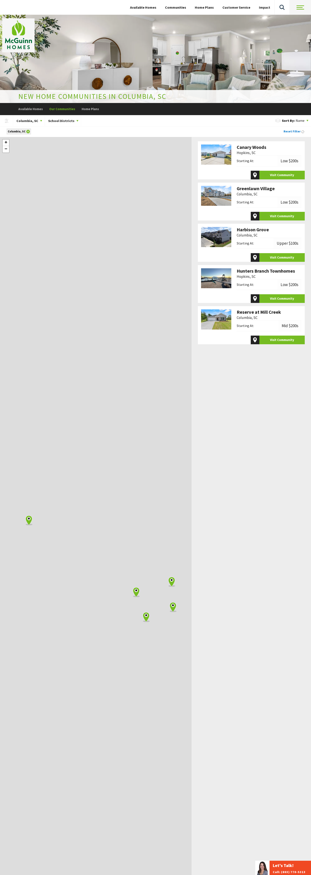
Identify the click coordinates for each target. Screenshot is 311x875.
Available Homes (30, 109)
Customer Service (236, 7)
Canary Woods (251, 150)
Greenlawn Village (256, 191)
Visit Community (282, 175)
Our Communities (62, 109)
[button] (282, 7)
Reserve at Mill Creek (259, 314)
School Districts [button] (61, 121)
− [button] (6, 149)
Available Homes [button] (143, 7)
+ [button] (6, 143)
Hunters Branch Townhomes (266, 273)
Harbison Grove (253, 232)
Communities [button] (175, 7)
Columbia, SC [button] (27, 121)
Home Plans (204, 7)
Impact (264, 7)
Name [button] (290, 120)
